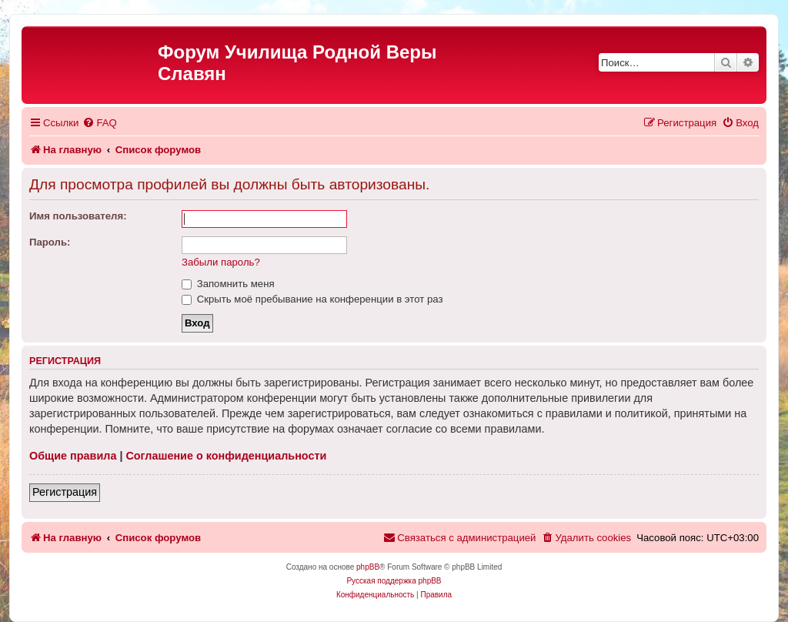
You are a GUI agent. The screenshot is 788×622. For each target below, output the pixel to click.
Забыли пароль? (221, 262)
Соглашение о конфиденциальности (225, 456)
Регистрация (64, 492)
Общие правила (72, 456)
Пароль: (49, 242)
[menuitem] (99, 123)
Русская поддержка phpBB (393, 581)
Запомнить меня (228, 283)
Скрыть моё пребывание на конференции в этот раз (312, 299)
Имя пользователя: (78, 216)
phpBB (367, 567)
